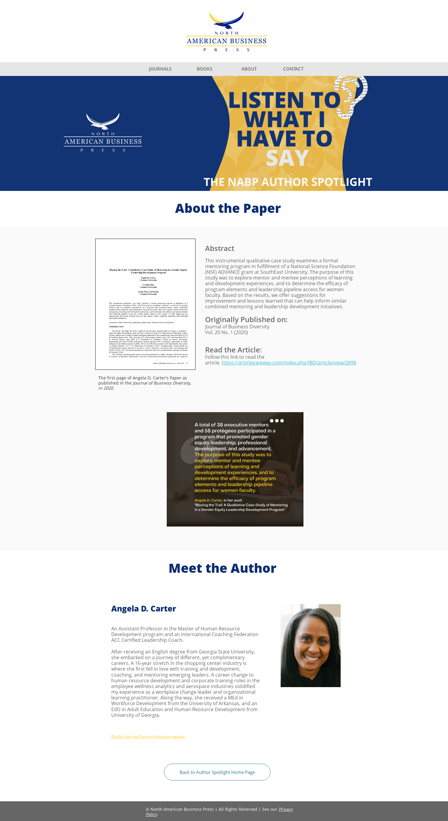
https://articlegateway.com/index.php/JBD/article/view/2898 (289, 362)
